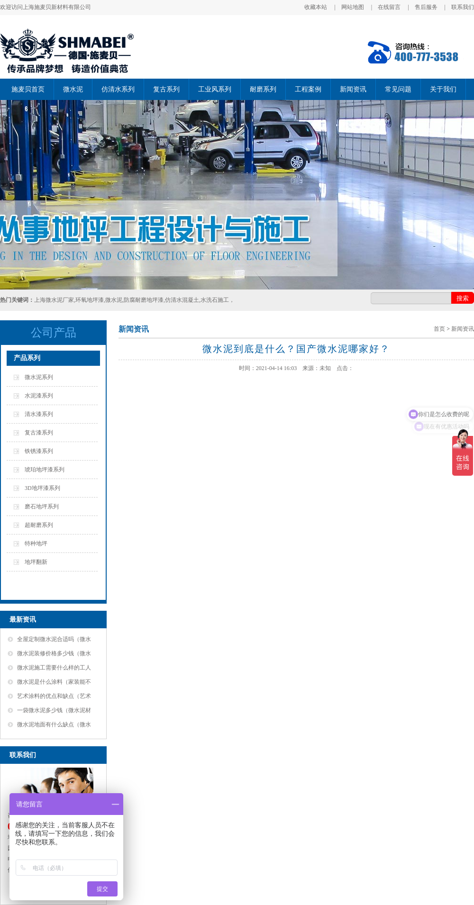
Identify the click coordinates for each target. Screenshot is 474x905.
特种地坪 (36, 543)
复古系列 (166, 89)
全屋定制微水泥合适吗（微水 (54, 639)
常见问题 (398, 89)
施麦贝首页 (28, 89)
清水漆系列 (39, 414)
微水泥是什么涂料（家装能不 (54, 682)
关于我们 (443, 89)
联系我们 (462, 7)
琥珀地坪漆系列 (44, 469)
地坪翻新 (36, 562)
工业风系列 (214, 89)
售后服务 (426, 7)
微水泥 (73, 89)
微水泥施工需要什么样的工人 (54, 667)
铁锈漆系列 (39, 451)
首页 (439, 329)
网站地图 (352, 7)
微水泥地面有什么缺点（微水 (54, 724)
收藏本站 (315, 7)
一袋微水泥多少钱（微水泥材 (54, 710)
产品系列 (27, 358)
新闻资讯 (353, 89)
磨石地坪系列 (42, 506)
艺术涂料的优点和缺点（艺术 (54, 696)
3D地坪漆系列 (42, 488)
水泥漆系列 (39, 395)
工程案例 (308, 89)
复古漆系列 (39, 432)
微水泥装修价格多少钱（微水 (54, 653)
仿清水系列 (118, 89)
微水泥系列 (39, 377)
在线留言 (389, 7)
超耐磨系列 (39, 525)
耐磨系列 (263, 89)
